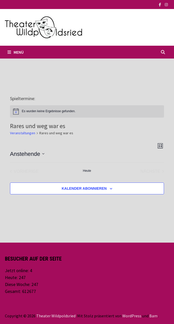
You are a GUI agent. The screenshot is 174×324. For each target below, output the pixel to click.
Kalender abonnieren (84, 188)
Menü (15, 52)
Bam (153, 315)
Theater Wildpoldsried (56, 315)
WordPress (131, 315)
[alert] (87, 111)
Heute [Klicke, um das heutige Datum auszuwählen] (87, 171)
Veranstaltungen (22, 133)
